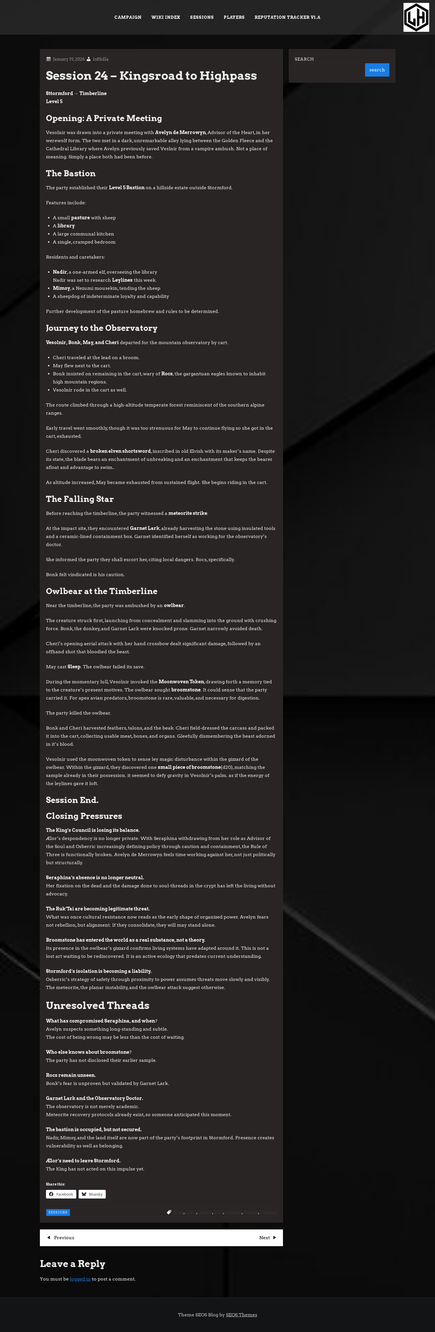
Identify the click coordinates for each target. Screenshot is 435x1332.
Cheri (190, 1212)
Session (250, 1212)
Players (234, 17)
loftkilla (101, 59)
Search (304, 59)
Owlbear (233, 1212)
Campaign (128, 17)
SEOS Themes (241, 1315)
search (377, 70)
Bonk (178, 1212)
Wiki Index (165, 17)
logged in (80, 1279)
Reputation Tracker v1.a (288, 17)
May (218, 1212)
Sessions (202, 17)
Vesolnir (268, 1212)
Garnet (205, 1212)
